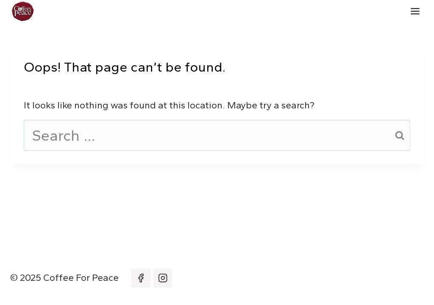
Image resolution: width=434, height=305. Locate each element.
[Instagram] (162, 278)
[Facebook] (140, 278)
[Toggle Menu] (415, 11)
